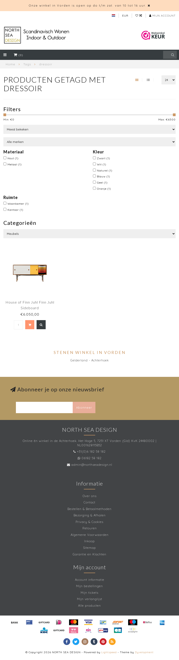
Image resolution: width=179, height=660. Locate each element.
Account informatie (89, 579)
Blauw (103, 176)
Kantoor (15, 209)
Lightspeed (109, 652)
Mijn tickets (89, 592)
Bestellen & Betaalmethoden (89, 509)
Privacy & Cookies (89, 522)
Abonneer (84, 407)
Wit (101, 164)
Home (10, 64)
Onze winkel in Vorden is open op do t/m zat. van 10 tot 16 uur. (87, 5)
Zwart (103, 158)
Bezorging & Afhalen (90, 515)
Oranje (104, 188)
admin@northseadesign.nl (91, 464)
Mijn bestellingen (89, 586)
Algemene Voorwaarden (90, 535)
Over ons (90, 496)
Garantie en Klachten (89, 554)
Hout (13, 158)
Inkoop (89, 541)
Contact (89, 502)
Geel (102, 182)
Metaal (14, 164)
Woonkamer (18, 203)
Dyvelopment (144, 652)
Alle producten (89, 605)
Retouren (89, 528)
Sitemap (89, 548)
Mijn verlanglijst (89, 599)
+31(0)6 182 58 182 (91, 451)
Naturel (104, 170)
